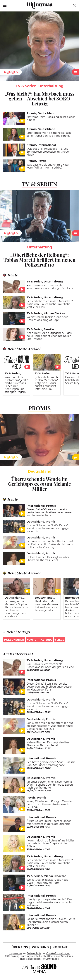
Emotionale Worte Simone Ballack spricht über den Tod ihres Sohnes (49, 134)
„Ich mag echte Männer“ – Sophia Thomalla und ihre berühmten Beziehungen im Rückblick (16, 609)
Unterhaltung (40, 639)
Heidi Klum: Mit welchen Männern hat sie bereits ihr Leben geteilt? (46, 606)
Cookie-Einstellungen (58, 953)
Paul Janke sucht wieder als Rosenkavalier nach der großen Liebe (50, 287)
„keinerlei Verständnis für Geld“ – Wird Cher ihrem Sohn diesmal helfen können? (51, 921)
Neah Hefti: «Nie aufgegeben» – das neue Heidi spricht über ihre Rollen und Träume (49, 335)
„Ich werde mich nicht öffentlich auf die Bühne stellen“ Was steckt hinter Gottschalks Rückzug (50, 544)
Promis (39, 408)
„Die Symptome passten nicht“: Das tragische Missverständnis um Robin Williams (50, 902)
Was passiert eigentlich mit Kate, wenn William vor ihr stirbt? (48, 166)
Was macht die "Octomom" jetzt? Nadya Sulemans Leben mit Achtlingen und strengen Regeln (16, 384)
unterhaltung (39, 247)
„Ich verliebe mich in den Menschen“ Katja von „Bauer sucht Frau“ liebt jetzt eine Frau (50, 304)
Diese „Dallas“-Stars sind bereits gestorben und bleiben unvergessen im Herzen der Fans (50, 512)
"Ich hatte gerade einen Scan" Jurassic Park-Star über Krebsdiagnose (51, 764)
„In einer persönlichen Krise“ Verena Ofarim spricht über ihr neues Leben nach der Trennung (50, 784)
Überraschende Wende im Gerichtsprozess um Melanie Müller (39, 484)
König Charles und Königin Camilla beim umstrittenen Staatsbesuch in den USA (49, 804)
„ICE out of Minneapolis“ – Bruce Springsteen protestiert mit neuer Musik (48, 151)
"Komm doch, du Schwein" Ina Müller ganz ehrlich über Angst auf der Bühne (50, 843)
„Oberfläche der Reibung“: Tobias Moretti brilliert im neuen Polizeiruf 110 (39, 259)
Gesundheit (15, 639)
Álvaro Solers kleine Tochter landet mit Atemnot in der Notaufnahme (49, 822)
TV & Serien (39, 184)
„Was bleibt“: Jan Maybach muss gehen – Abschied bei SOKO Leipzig (40, 98)
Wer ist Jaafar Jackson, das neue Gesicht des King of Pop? (47, 318)
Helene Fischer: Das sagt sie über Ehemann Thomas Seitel (48, 559)
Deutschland (39, 471)
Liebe (60, 639)
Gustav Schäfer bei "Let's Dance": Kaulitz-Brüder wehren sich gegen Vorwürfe (48, 528)
